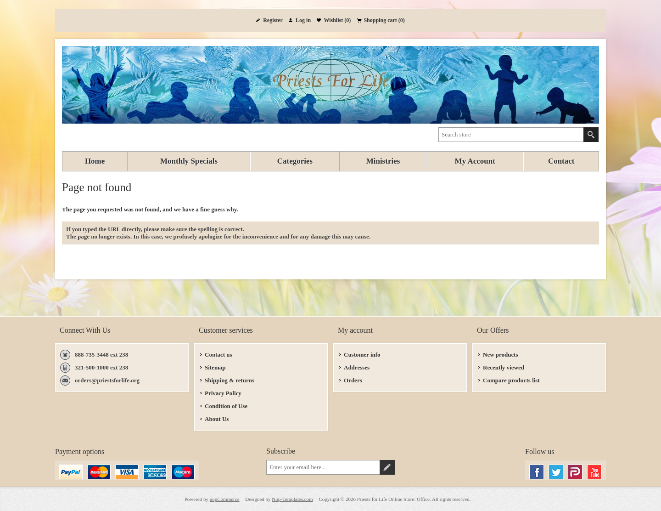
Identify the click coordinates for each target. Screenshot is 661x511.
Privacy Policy (223, 393)
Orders (353, 380)
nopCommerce (225, 499)
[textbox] (511, 134)
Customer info (362, 354)
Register (273, 20)
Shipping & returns (229, 380)
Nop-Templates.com (292, 499)
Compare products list (511, 380)
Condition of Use (226, 406)
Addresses (357, 367)
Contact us (218, 354)
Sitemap (215, 367)
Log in (303, 20)
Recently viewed (503, 367)
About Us (217, 418)
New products (500, 354)
